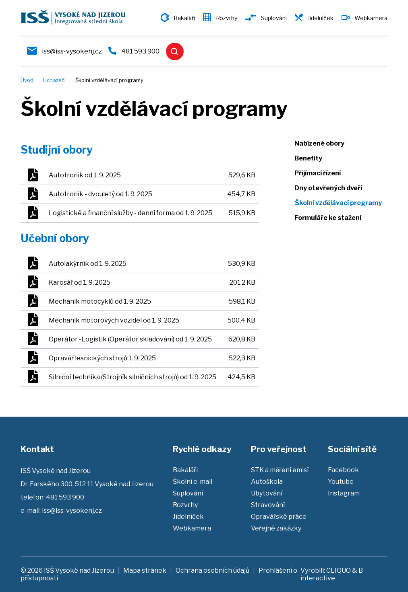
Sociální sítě (352, 449)
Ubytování (266, 493)
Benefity (313, 158)
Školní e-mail (192, 481)
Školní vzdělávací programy (343, 203)
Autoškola (267, 481)
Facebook (343, 470)
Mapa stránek (144, 570)
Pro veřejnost (279, 449)
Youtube (341, 481)
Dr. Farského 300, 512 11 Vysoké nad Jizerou (87, 484)
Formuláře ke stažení (332, 218)
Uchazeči (54, 80)
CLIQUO (338, 570)
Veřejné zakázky (276, 528)
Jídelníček (320, 17)
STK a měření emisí (280, 470)
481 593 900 (140, 51)
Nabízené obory (324, 143)
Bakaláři (184, 17)
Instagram (344, 493)
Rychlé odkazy (202, 449)
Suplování (274, 17)
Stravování (268, 505)
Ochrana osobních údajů (212, 570)
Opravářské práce (279, 516)
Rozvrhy (226, 17)
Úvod (27, 80)
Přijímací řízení (322, 173)
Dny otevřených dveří (333, 188)
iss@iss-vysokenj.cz (72, 51)
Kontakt (37, 449)
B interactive (331, 574)
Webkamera (370, 17)
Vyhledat (175, 51)
